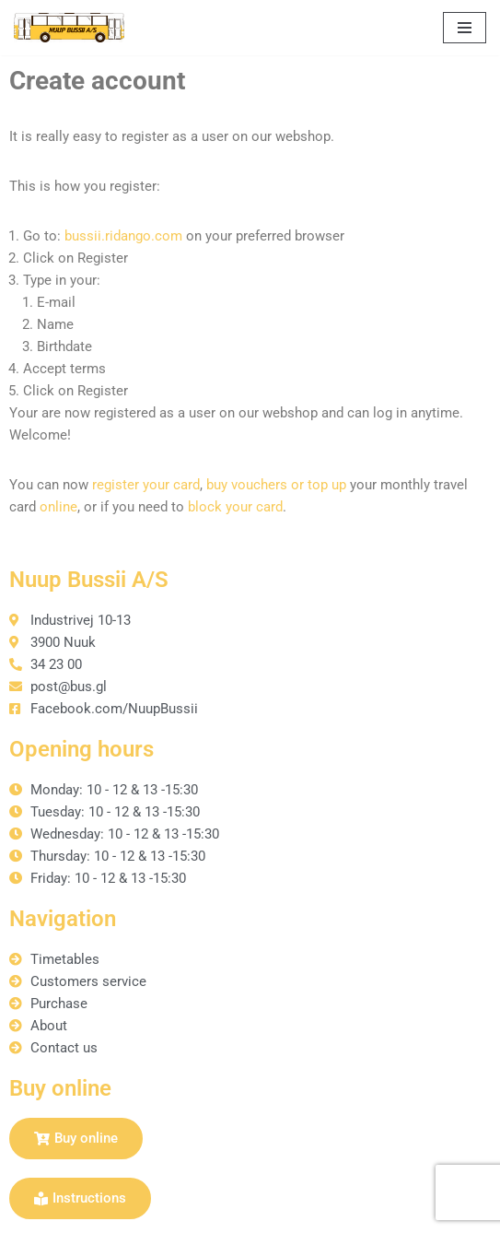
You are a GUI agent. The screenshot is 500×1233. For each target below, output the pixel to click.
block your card (235, 507)
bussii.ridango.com (123, 236)
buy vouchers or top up (276, 484)
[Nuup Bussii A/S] (69, 27)
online (58, 507)
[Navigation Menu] (464, 27)
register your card (146, 484)
